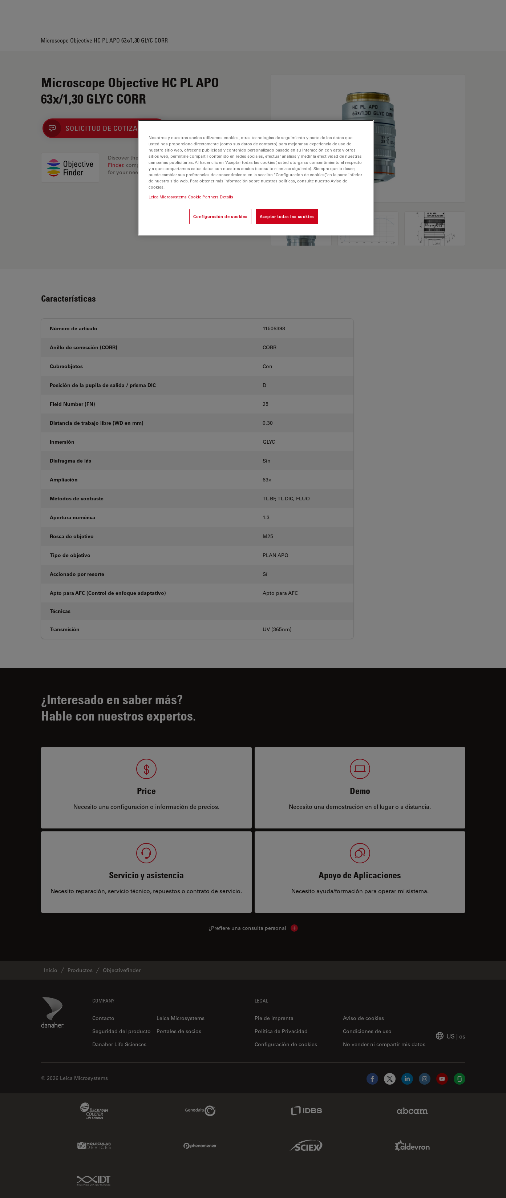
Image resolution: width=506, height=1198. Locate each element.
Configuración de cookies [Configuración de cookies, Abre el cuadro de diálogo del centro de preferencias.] (220, 216)
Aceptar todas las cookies (287, 216)
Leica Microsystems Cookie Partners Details (191, 196)
